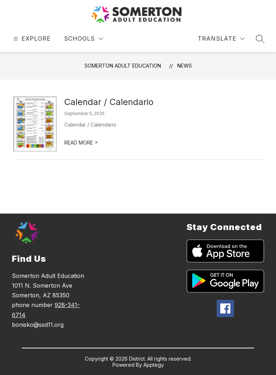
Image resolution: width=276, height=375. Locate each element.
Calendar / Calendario (108, 102)
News (184, 66)
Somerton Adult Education (122, 66)
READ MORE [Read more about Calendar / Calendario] (81, 143)
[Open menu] (31, 38)
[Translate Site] (221, 38)
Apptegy (153, 365)
